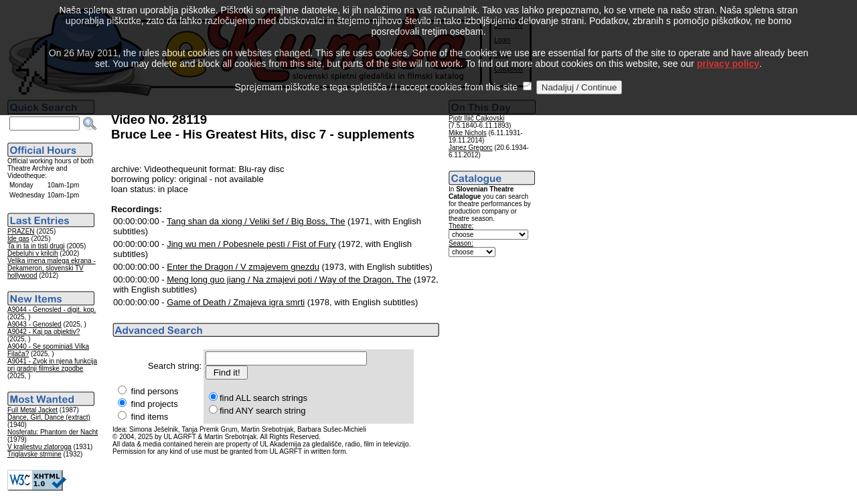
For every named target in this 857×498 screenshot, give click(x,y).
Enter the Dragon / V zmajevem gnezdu (243, 267)
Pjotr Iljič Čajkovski (476, 118)
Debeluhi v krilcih (32, 253)
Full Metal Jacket (32, 410)
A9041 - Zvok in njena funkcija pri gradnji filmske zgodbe (52, 364)
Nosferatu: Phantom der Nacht (52, 432)
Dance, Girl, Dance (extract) (48, 417)
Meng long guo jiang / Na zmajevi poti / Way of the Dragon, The (289, 279)
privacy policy (728, 46)
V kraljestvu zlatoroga (39, 446)
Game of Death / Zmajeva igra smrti (236, 302)
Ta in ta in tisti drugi (36, 246)
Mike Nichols (468, 133)
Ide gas (18, 238)
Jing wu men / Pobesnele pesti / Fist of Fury (251, 244)
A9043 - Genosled (34, 324)
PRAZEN (21, 231)
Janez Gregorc (471, 147)
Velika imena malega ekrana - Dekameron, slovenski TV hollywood (51, 268)
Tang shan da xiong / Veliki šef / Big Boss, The (256, 221)
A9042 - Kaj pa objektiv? (43, 331)
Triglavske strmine (34, 454)
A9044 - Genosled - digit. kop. (51, 309)
